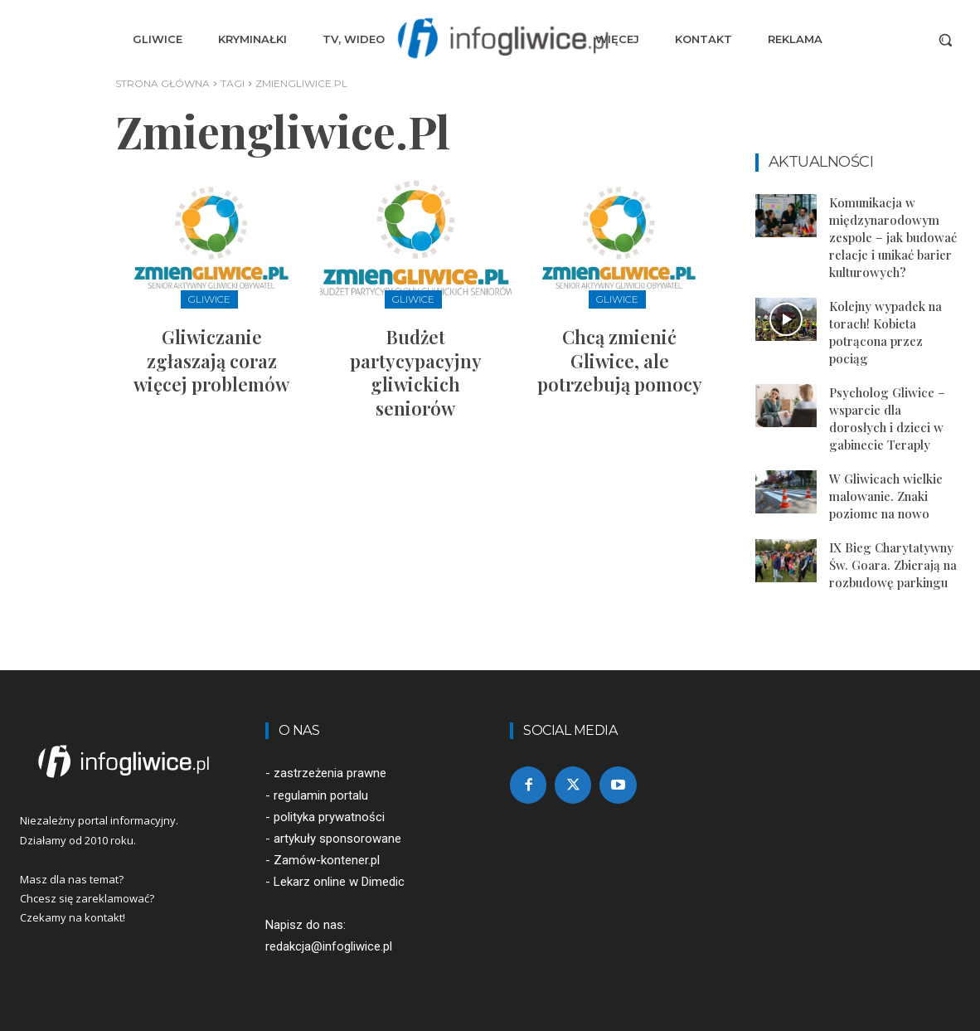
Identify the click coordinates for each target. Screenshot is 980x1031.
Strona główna (162, 83)
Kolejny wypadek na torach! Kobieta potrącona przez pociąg (885, 332)
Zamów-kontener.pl (327, 860)
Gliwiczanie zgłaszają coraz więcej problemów (211, 360)
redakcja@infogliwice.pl (328, 946)
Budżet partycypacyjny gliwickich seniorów (416, 372)
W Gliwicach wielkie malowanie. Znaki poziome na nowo (886, 496)
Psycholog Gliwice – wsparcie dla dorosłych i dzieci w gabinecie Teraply (887, 418)
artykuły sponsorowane (337, 838)
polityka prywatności (329, 817)
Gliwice (209, 299)
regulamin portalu (321, 795)
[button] (945, 40)
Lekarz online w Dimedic (339, 881)
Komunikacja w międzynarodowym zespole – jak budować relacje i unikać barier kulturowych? (893, 237)
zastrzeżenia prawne (330, 773)
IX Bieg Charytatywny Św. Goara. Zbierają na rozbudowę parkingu (893, 565)
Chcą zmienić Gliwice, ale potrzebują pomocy (619, 360)
